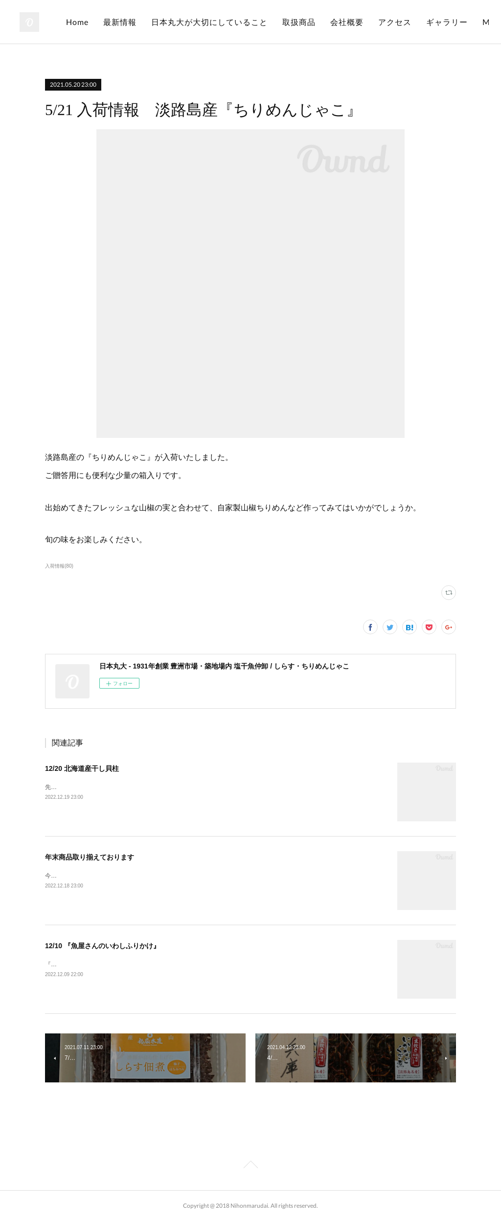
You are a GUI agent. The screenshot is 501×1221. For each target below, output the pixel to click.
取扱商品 (368, 21)
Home (147, 21)
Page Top (250, 1166)
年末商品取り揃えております (89, 857)
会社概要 (416, 21)
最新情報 (189, 21)
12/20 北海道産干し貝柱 (82, 768)
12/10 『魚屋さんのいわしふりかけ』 (102, 946)
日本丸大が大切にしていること (279, 21)
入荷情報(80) (59, 566)
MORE (460, 21)
